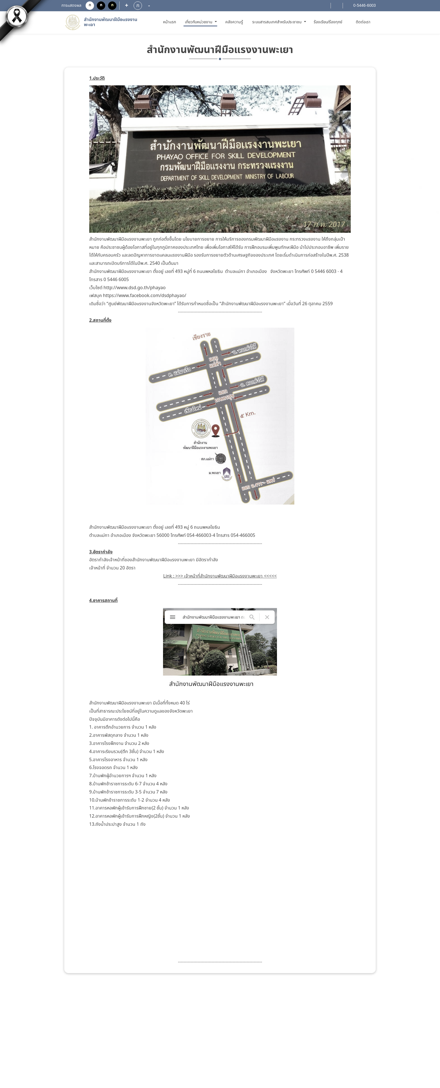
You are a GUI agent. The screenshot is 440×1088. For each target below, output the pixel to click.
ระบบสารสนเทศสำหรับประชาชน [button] (277, 22)
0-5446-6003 (364, 5)
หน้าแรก (170, 22)
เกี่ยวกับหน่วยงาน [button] (199, 22)
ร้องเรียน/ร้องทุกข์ (328, 22)
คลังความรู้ (234, 22)
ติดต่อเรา (363, 22)
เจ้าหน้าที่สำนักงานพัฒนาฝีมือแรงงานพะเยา (223, 576)
